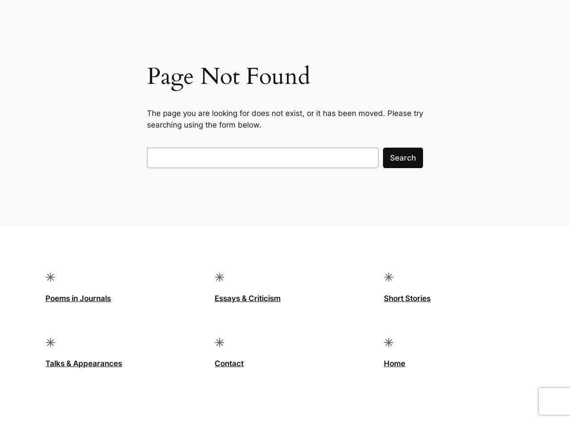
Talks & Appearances (83, 363)
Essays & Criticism (248, 298)
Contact (229, 363)
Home (394, 363)
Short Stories (407, 298)
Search (403, 157)
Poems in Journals (78, 298)
